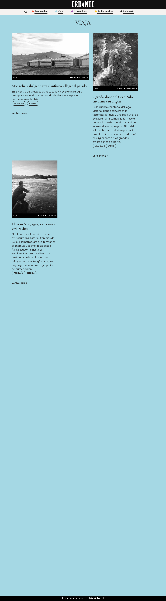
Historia (138, 145)
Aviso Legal (123, 566)
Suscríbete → (83, 550)
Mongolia (19, 103)
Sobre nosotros (82, 579)
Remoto (33, 103)
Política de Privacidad (128, 573)
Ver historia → (19, 112)
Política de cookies (127, 579)
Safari (102, 154)
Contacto (79, 566)
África (125, 145)
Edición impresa (82, 573)
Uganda (90, 154)
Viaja (15, 72)
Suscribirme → (21, 579)
